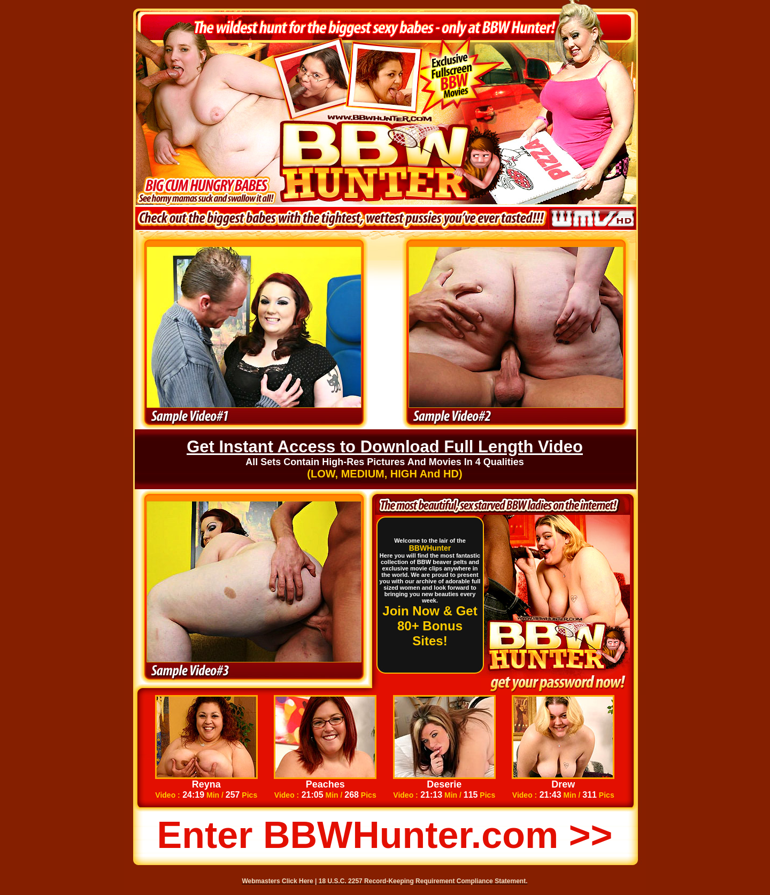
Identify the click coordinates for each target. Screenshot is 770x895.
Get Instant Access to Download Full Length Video (385, 446)
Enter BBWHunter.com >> (385, 835)
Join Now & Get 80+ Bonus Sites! (429, 626)
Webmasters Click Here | (280, 881)
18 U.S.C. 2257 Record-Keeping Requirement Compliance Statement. (423, 881)
